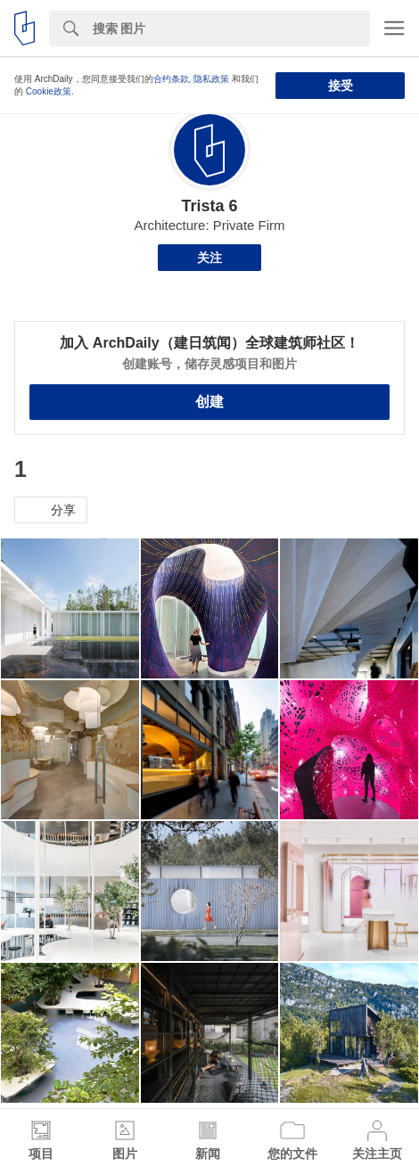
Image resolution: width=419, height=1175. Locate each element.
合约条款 (171, 79)
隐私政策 (211, 79)
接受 (340, 85)
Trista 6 (209, 206)
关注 (209, 258)
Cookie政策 (48, 91)
